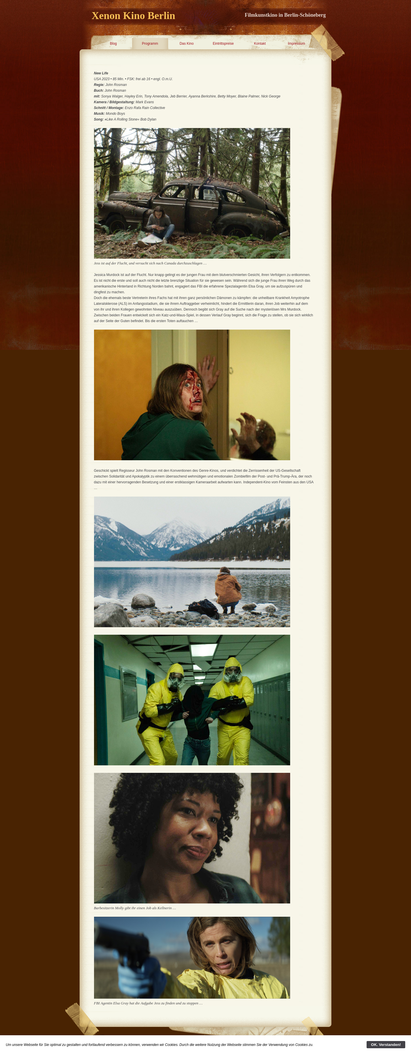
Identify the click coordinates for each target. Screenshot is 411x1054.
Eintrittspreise (223, 44)
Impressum (296, 44)
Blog (113, 44)
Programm (150, 44)
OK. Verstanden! (386, 1044)
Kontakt (260, 44)
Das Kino (187, 44)
